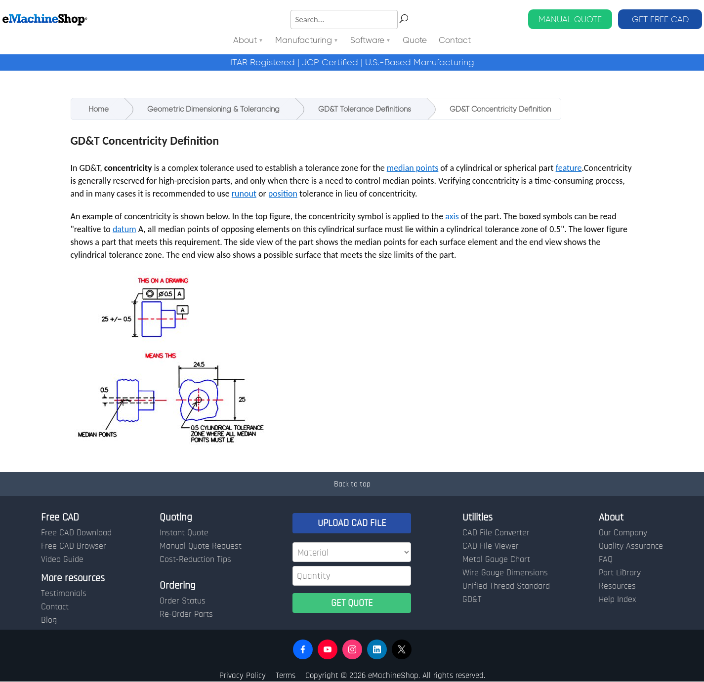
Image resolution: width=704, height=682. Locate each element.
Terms (285, 675)
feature (569, 167)
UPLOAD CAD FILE (352, 523)
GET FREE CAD (660, 19)
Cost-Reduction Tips (195, 559)
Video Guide (62, 559)
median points (413, 167)
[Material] (351, 552)
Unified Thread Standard (506, 586)
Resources (617, 586)
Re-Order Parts (186, 614)
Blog (49, 620)
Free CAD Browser (73, 546)
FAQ (606, 559)
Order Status (183, 601)
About (245, 41)
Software (367, 41)
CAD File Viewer (490, 546)
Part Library (620, 572)
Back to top (352, 484)
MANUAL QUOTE (570, 19)
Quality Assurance (631, 546)
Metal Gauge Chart (496, 559)
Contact (455, 41)
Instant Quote (184, 532)
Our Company (623, 532)
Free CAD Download (76, 532)
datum (124, 229)
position (282, 193)
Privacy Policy (242, 675)
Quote (415, 41)
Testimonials (63, 593)
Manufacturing (303, 41)
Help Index (617, 599)
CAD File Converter (496, 532)
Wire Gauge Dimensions (505, 572)
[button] (303, 649)
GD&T (472, 599)
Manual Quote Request (201, 546)
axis (451, 216)
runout (244, 193)
